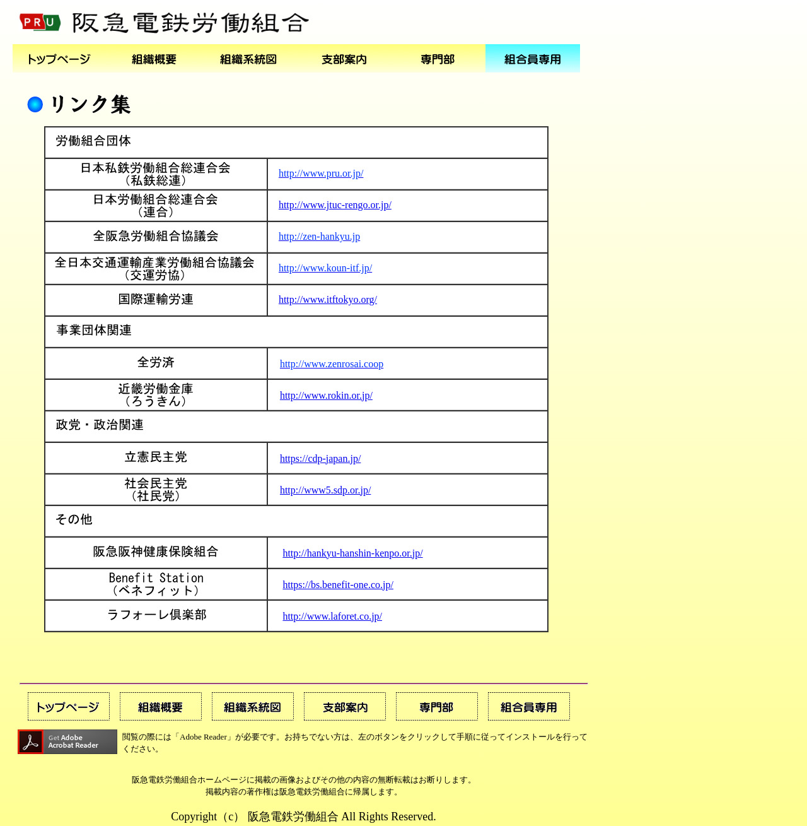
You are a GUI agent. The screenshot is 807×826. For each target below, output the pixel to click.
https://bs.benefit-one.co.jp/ (337, 584)
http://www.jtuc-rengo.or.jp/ (335, 204)
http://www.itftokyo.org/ (328, 299)
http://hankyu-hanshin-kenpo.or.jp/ (352, 553)
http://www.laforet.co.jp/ (332, 616)
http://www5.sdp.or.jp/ (325, 490)
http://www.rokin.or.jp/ (326, 395)
